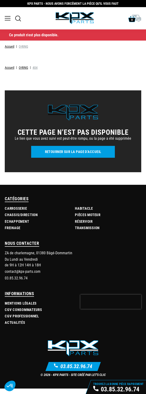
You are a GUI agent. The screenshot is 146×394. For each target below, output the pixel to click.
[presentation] (110, 302)
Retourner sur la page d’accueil (73, 151)
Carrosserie (16, 208)
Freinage (12, 227)
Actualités (15, 322)
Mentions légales (21, 303)
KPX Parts (60, 374)
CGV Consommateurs (23, 309)
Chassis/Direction (21, 214)
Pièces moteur (88, 214)
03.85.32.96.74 (76, 366)
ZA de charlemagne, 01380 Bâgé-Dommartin (38, 252)
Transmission (87, 227)
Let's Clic (99, 374)
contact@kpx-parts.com (22, 271)
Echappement (17, 221)
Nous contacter (22, 243)
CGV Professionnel (22, 316)
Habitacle (84, 208)
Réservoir (84, 221)
